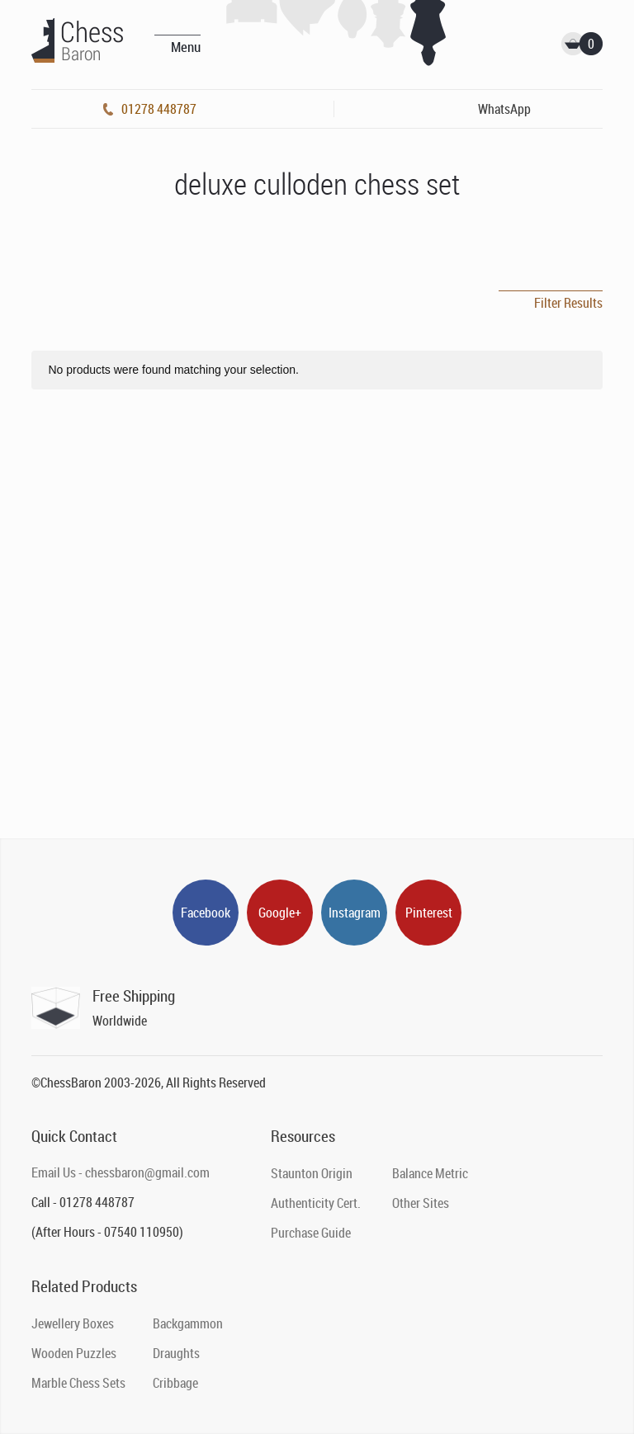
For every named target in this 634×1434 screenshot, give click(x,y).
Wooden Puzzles (73, 1353)
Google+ (279, 912)
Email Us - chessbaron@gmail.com (120, 1172)
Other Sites (420, 1203)
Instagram (355, 912)
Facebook (205, 912)
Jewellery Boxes (72, 1323)
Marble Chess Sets (78, 1383)
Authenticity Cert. (316, 1203)
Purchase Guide (311, 1233)
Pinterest (428, 912)
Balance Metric (430, 1173)
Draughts (176, 1353)
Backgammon (188, 1323)
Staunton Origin (311, 1173)
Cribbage (175, 1383)
